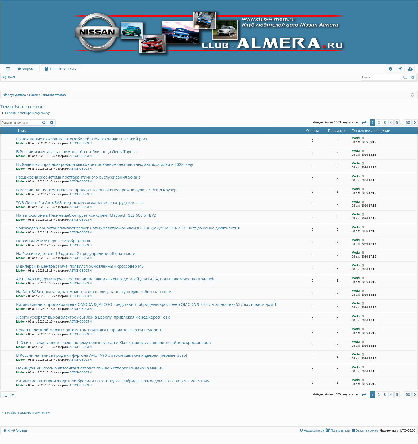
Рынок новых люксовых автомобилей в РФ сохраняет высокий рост (82, 138)
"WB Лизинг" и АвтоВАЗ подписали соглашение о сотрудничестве (80, 202)
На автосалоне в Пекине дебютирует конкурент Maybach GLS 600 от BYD (86, 215)
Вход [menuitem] (401, 69)
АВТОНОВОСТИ (80, 143)
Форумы (29, 68)
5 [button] (397, 122)
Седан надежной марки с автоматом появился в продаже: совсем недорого (89, 329)
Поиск (11, 77)
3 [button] (385, 122)
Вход (27, 77)
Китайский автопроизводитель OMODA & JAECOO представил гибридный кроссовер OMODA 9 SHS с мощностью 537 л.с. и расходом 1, (146, 304)
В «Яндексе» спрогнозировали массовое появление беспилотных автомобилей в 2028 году (104, 164)
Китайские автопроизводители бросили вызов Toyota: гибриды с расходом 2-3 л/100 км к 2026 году (112, 380)
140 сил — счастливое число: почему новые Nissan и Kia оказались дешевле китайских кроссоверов (113, 342)
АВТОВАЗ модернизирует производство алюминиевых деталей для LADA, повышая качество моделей (115, 278)
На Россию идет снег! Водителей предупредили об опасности (75, 253)
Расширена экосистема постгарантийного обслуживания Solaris (78, 177)
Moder (20, 143)
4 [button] (391, 122)
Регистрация (47, 77)
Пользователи (62, 68)
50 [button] (408, 122)
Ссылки (9, 69)
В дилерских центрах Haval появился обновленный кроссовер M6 (80, 266)
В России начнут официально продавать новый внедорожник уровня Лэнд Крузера (97, 189)
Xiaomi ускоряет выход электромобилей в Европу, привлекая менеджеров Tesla (93, 317)
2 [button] (379, 122)
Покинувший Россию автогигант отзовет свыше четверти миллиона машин (90, 368)
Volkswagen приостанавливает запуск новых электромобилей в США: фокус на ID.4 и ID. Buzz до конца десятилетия (128, 227)
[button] (364, 122)
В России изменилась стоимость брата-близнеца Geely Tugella (76, 151)
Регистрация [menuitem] (411, 69)
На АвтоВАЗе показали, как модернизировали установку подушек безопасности (94, 291)
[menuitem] (390, 69)
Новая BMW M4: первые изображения (53, 240)
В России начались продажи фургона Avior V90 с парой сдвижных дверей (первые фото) (101, 355)
